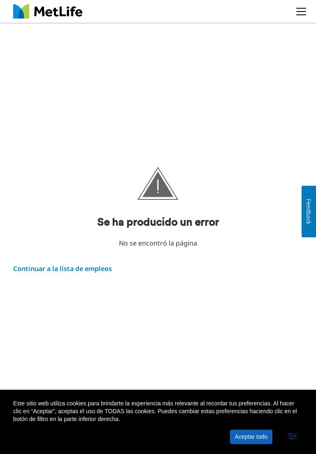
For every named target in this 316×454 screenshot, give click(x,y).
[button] (292, 436)
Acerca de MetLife (38, 383)
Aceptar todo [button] (251, 436)
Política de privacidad (102, 383)
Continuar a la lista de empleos (62, 268)
